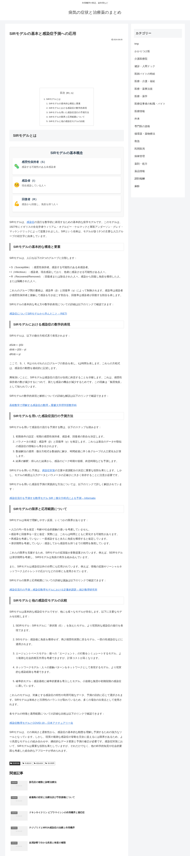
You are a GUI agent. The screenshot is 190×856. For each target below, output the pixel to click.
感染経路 (38, 765)
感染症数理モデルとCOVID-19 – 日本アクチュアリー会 (41, 724)
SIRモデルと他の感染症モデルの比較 (67, 122)
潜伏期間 (49, 765)
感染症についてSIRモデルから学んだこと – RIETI (38, 315)
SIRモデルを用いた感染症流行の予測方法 (69, 113)
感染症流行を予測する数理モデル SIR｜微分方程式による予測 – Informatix (52, 499)
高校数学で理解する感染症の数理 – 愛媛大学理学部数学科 (43, 406)
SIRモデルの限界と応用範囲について (67, 118)
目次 (62, 92)
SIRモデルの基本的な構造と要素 (64, 104)
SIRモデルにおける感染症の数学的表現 (68, 108)
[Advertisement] (66, 63)
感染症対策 (48, 471)
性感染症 (27, 765)
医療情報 (14, 765)
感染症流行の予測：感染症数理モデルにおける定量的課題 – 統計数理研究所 (53, 591)
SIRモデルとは (52, 99)
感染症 (30, 223)
